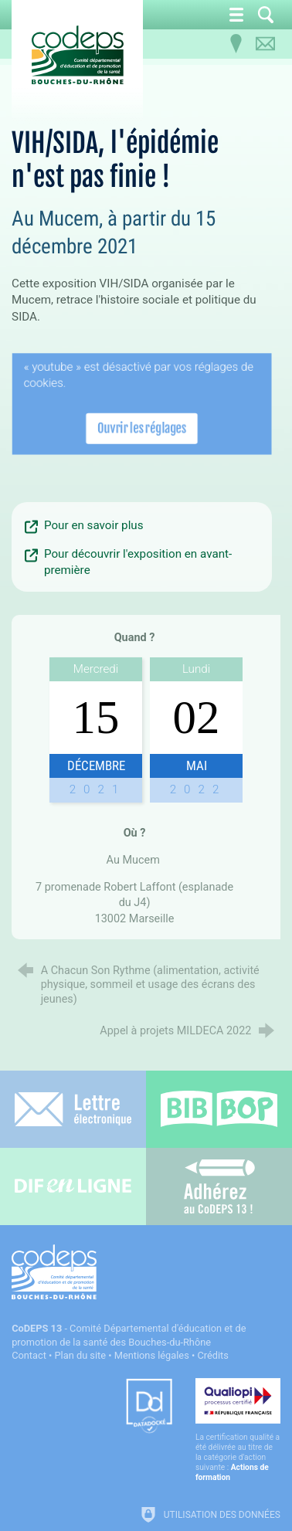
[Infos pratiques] (236, 44)
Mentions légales (151, 1355)
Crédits (212, 1355)
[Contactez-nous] (265, 44)
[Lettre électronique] (73, 1109)
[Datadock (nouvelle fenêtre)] (149, 1407)
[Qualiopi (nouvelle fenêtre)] (237, 1430)
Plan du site (81, 1355)
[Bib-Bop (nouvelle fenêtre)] (219, 1109)
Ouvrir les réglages (142, 426)
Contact (29, 1355)
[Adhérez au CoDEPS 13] (219, 1186)
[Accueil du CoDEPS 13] (77, 55)
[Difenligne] (73, 1186)
